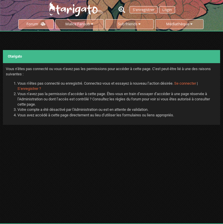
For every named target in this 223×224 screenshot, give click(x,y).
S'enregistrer (143, 9)
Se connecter (185, 83)
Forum (35, 23)
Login (167, 9)
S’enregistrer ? (29, 88)
